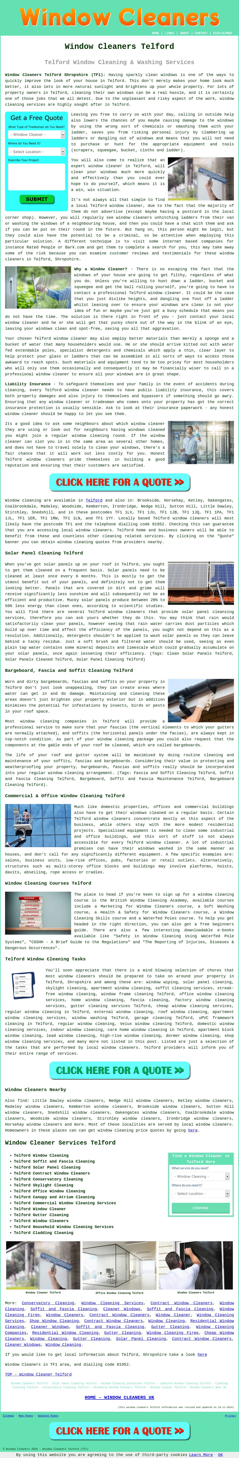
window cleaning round (98, 436)
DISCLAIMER (222, 33)
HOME (155, 33)
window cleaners (77, 976)
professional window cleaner (37, 374)
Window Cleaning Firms (173, 1333)
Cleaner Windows (121, 1309)
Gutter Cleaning (170, 1327)
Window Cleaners (64, 1315)
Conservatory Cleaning (48, 1303)
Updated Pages (48, 1415)
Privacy (230, 1415)
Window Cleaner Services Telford (60, 1143)
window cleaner (105, 166)
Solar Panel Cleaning (141, 1339)
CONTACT (201, 33)
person (177, 229)
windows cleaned (147, 430)
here (193, 1130)
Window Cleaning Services (112, 1303)
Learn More (201, 1455)
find (22, 1101)
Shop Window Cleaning (54, 1321)
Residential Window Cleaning (65, 1333)
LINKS (169, 33)
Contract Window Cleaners (182, 1303)
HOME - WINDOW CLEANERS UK (119, 1397)
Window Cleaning (166, 1321)
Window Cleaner (173, 1315)
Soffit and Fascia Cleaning (63, 1309)
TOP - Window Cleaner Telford (38, 1374)
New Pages (26, 1415)
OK (220, 1455)
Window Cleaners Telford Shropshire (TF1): (55, 75)
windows (170, 305)
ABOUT (184, 33)
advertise (112, 211)
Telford (94, 500)
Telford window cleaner (116, 206)
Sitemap (8, 1415)
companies (212, 241)
